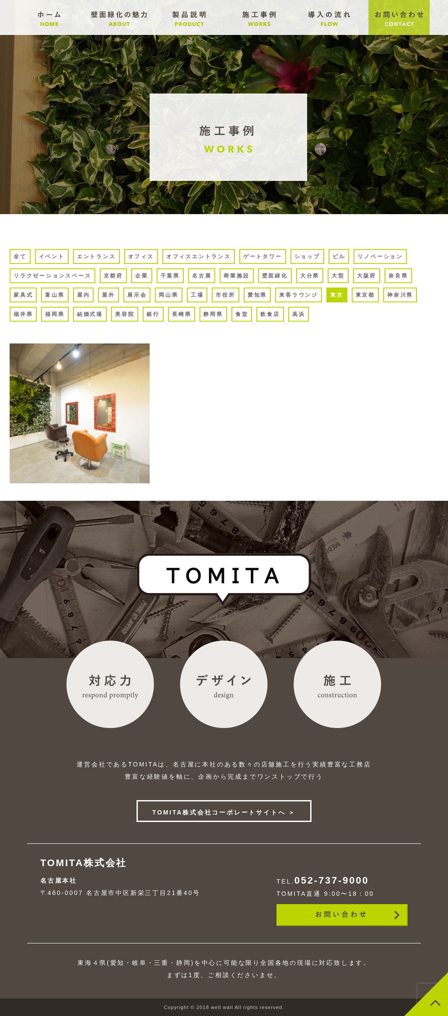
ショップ (307, 256)
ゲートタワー (262, 256)
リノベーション (380, 256)
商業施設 (236, 276)
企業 (141, 276)
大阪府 (366, 276)
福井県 (23, 314)
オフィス (141, 256)
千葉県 (170, 276)
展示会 (137, 295)
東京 (336, 295)
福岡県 (54, 314)
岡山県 (168, 295)
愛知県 (257, 295)
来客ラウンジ (298, 295)
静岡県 (213, 314)
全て (20, 256)
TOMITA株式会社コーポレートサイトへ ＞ (224, 812)
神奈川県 (400, 295)
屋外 (108, 295)
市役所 (225, 295)
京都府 (113, 276)
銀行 (153, 314)
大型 (338, 276)
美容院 (124, 314)
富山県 (54, 295)
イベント (52, 256)
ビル (339, 256)
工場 (197, 295)
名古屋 (201, 276)
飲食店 (270, 314)
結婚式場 (90, 314)
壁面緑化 (275, 276)
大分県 (309, 276)
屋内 (83, 295)
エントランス (96, 256)
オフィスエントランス (198, 256)
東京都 (365, 295)
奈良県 (398, 276)
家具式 (23, 295)
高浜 (298, 314)
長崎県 (181, 314)
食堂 (241, 314)
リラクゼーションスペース (52, 276)
